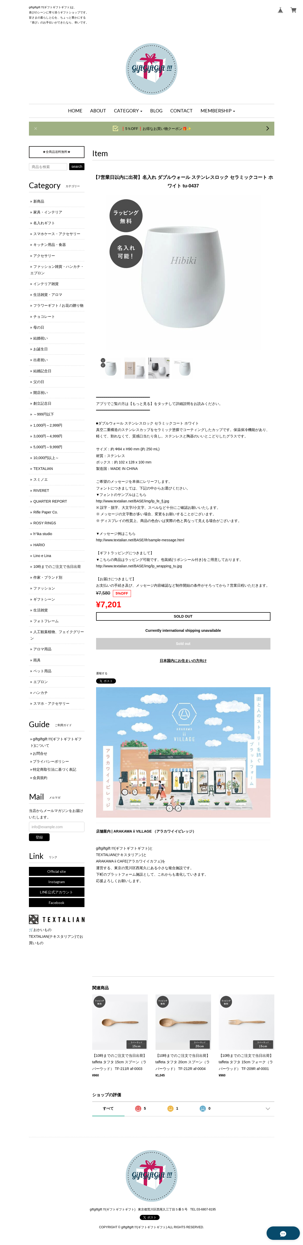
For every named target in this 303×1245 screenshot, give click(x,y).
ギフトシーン (44, 599)
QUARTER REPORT (50, 501)
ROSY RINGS (44, 523)
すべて (108, 1108)
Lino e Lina (42, 556)
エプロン (40, 682)
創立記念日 (42, 403)
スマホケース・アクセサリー (56, 234)
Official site (56, 871)
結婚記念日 (42, 371)
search (76, 166)
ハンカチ (40, 693)
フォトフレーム (46, 621)
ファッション (44, 588)
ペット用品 (42, 671)
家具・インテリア (47, 212)
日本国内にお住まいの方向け (183, 661)
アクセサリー (44, 256)
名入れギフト (44, 223)
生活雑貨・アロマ (47, 295)
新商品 (38, 201)
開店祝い (40, 393)
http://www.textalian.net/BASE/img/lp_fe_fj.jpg (132, 501)
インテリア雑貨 (46, 284)
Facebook (56, 902)
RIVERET (41, 490)
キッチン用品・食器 (49, 245)
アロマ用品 (42, 649)
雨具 (37, 660)
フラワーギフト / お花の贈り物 (58, 305)
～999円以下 (43, 414)
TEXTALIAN (43, 469)
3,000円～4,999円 (47, 436)
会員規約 (40, 778)
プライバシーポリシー (51, 761)
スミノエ (40, 479)
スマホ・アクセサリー (51, 703)
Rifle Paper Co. (45, 512)
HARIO (39, 545)
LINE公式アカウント (56, 892)
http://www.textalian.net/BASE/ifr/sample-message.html (140, 540)
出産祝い (40, 360)
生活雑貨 (40, 610)
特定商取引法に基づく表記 (54, 769)
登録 (39, 837)
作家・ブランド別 (47, 577)
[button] (128, 111)
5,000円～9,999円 (47, 447)
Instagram (56, 881)
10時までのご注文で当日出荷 (57, 567)
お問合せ (40, 753)
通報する (101, 673)
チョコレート (44, 316)
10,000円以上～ (46, 458)
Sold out (183, 644)
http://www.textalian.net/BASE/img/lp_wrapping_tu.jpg (139, 566)
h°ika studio (42, 534)
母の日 (38, 327)
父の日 (38, 382)
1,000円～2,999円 (47, 425)
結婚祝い (40, 338)
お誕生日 (40, 349)
